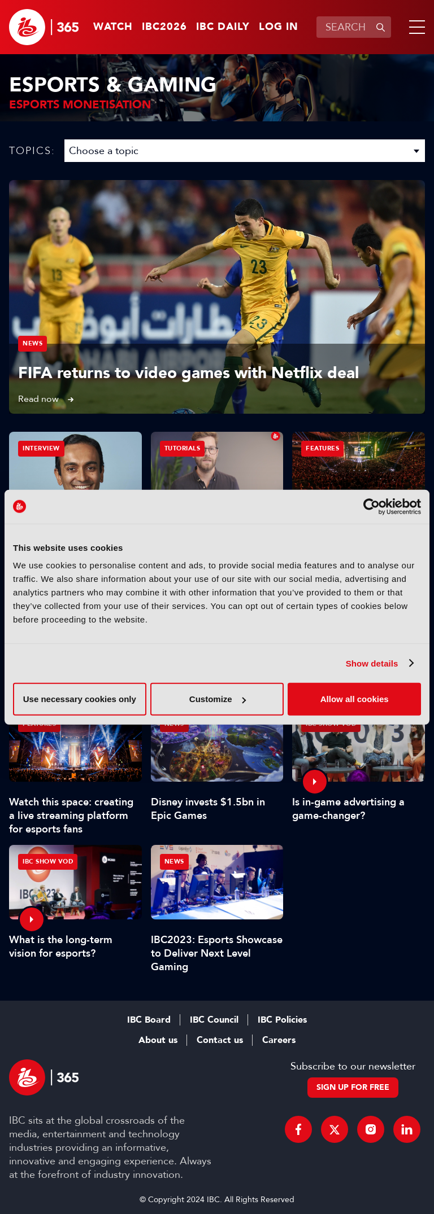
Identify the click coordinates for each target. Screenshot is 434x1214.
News (32, 343)
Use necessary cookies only (79, 699)
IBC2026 (164, 27)
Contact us (220, 1040)
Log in (278, 27)
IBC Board (149, 1020)
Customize (217, 699)
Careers (279, 1040)
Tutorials (182, 448)
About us (157, 1040)
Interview (41, 448)
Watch (113, 27)
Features (322, 448)
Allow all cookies (354, 699)
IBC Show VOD (48, 861)
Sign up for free (352, 1087)
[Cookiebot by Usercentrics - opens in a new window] (371, 506)
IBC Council (214, 1020)
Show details (372, 663)
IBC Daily (223, 27)
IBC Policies (282, 1020)
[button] (415, 27)
